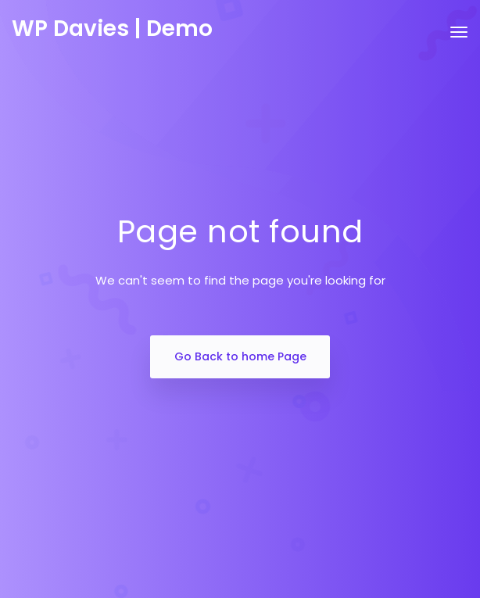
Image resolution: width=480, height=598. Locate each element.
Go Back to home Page (240, 356)
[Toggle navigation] (459, 40)
